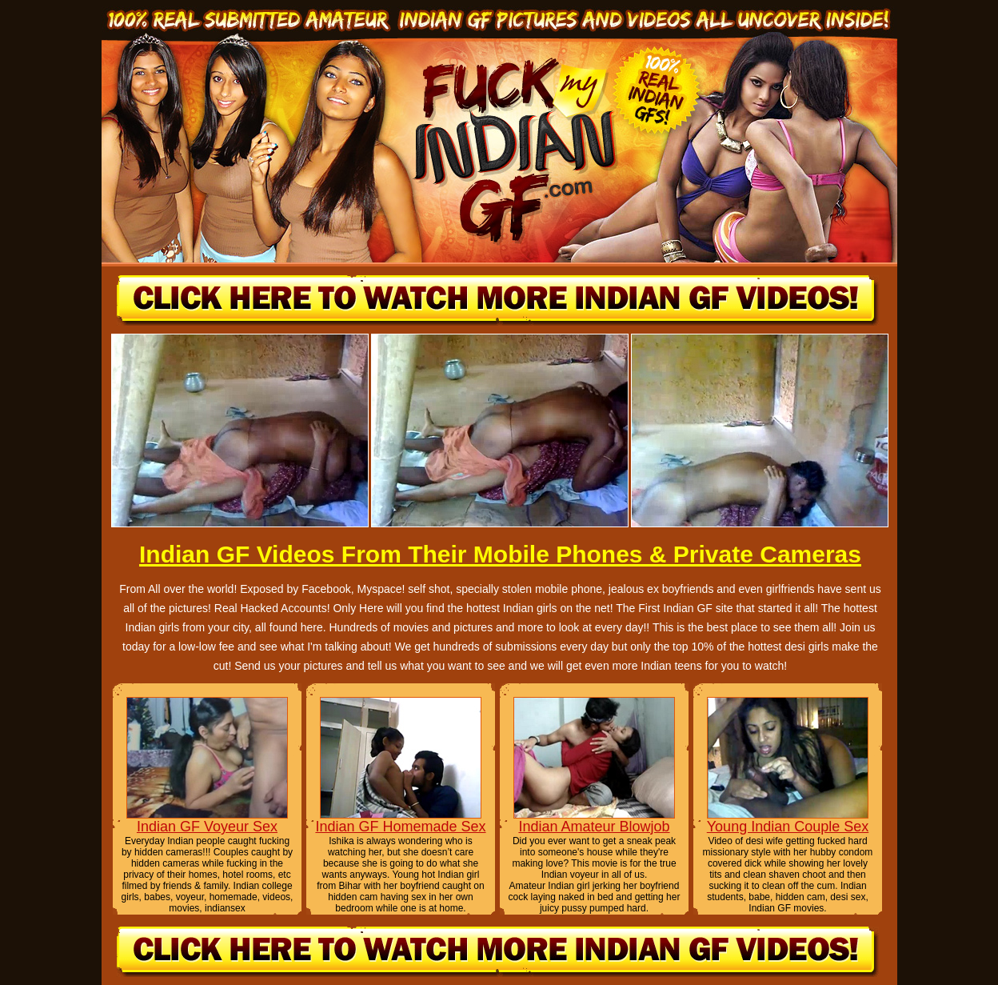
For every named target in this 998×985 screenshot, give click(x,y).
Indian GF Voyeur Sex (207, 827)
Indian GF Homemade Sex (400, 827)
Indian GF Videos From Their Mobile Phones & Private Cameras (500, 554)
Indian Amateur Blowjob (593, 827)
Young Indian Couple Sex (788, 827)
